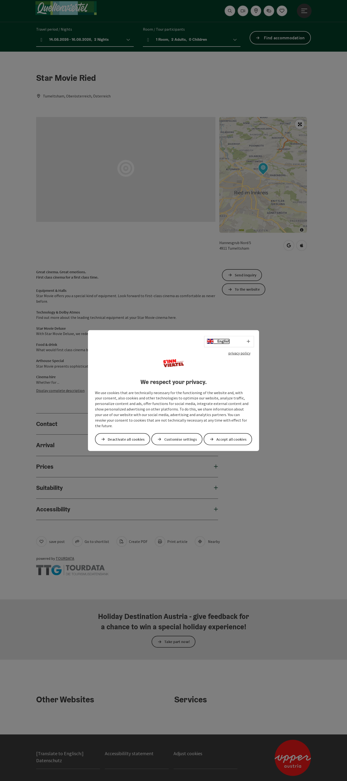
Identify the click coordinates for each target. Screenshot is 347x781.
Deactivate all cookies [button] (126, 439)
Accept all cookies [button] (231, 439)
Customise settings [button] (180, 439)
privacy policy (239, 353)
